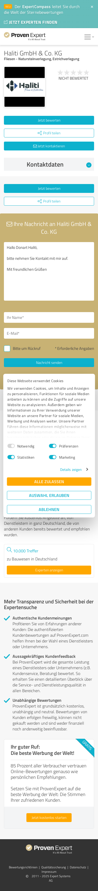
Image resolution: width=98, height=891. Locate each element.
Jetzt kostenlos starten (49, 817)
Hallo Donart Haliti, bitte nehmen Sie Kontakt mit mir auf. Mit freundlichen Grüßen (49, 271)
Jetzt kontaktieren (49, 145)
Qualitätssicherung (53, 867)
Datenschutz (78, 867)
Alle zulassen (49, 481)
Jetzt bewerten (49, 120)
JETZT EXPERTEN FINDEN (30, 22)
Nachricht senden (49, 362)
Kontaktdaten (59, 164)
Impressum (49, 871)
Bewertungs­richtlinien (23, 867)
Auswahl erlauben (49, 495)
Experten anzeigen (49, 569)
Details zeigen (71, 469)
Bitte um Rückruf (27, 348)
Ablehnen (49, 509)
